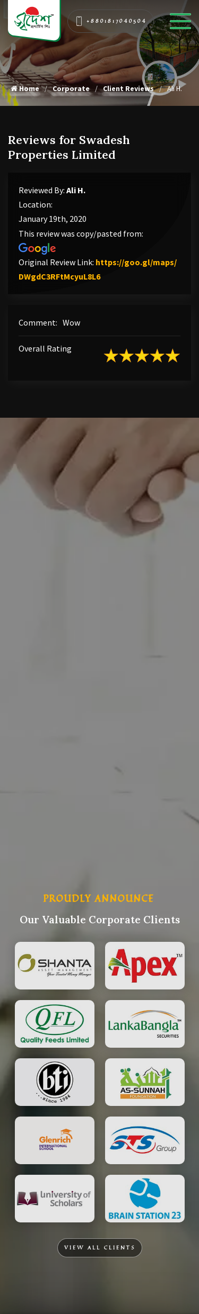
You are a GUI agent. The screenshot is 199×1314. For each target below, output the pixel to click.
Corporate (71, 88)
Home (25, 88)
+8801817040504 (110, 21)
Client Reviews (128, 88)
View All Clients (99, 1247)
